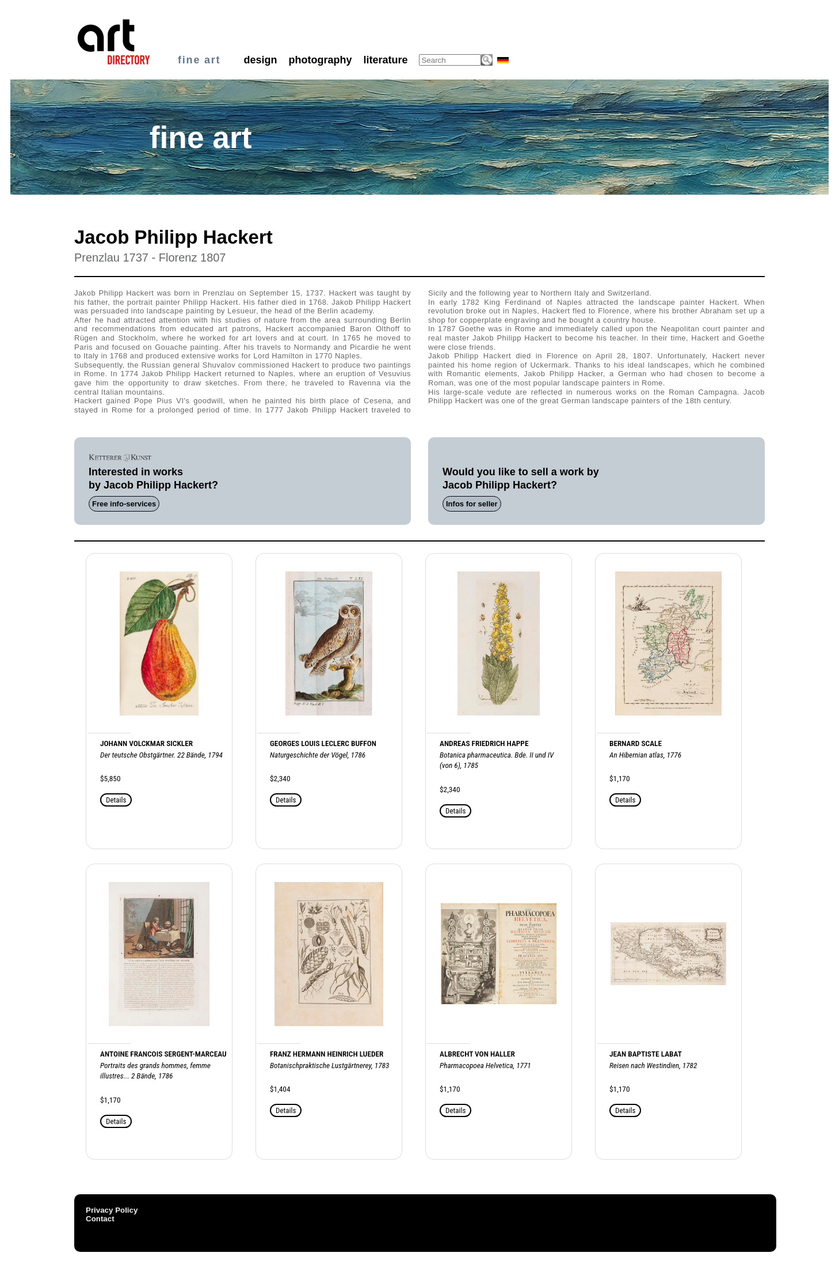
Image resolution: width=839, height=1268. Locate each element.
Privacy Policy (112, 1210)
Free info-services (124, 503)
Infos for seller (472, 503)
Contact (100, 1218)
